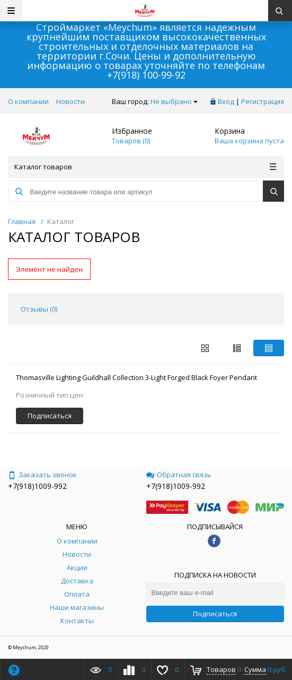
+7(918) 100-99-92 (146, 74)
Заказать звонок (42, 474)
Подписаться (215, 613)
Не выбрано (174, 101)
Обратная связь (178, 474)
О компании (28, 101)
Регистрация (262, 101)
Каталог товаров (145, 166)
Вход (226, 101)
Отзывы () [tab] (39, 309)
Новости (70, 101)
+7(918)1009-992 (37, 486)
